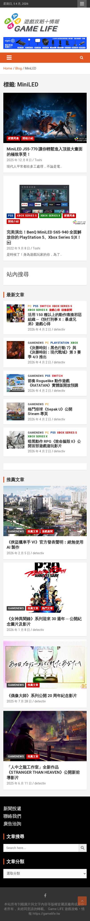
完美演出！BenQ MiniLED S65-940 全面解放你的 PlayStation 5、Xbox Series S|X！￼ (44, 237)
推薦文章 (33, 531)
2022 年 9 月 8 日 (18, 248)
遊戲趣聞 (47, 531)
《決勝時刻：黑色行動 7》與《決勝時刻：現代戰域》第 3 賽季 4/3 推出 (54, 352)
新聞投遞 (12, 808)
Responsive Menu (82, 4)
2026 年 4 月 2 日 (39, 329)
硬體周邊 (13, 138)
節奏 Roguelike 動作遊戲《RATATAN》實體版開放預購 (53, 383)
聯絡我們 (12, 816)
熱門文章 (47, 608)
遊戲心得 (54, 310)
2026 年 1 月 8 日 (18, 630)
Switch (45, 306)
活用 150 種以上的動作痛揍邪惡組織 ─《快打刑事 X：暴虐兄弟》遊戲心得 (55, 319)
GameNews (36, 342)
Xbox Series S (27, 215)
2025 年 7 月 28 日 (19, 701)
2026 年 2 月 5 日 (18, 553)
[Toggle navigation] (9, 58)
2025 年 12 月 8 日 (19, 160)
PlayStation (59, 342)
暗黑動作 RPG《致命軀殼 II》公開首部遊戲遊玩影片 (54, 443)
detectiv (59, 329)
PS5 (10, 215)
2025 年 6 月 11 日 (19, 783)
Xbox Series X (50, 215)
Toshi (38, 160)
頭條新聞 (66, 310)
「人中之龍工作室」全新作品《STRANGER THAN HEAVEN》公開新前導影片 (43, 772)
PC (30, 306)
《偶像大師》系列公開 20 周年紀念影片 (42, 695)
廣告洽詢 (12, 823)
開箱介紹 (27, 138)
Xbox (74, 342)
